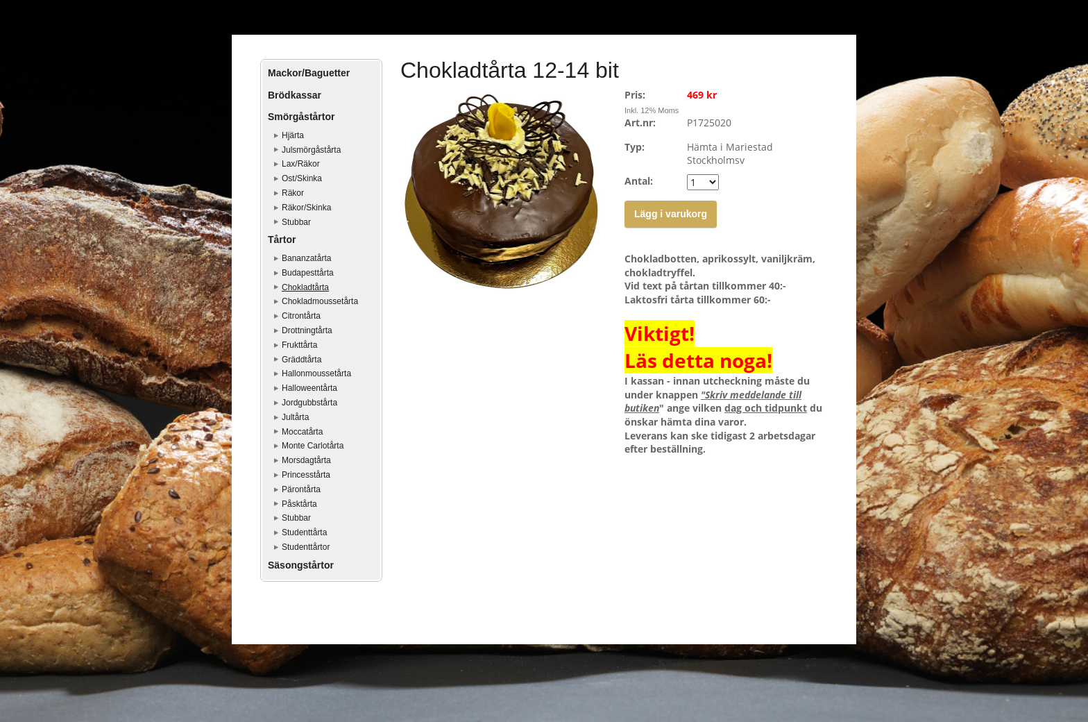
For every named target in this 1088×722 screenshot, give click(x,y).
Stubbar (296, 222)
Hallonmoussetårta (316, 373)
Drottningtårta (307, 330)
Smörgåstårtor (301, 116)
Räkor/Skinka (306, 207)
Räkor (293, 193)
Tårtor (282, 239)
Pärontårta (301, 489)
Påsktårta (299, 504)
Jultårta (295, 417)
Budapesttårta (308, 273)
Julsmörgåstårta (311, 150)
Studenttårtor (306, 547)
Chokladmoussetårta (320, 301)
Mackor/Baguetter (309, 72)
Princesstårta (306, 475)
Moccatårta (302, 432)
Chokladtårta (305, 287)
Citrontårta (301, 316)
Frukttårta (299, 345)
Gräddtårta (301, 359)
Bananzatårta (306, 258)
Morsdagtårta (306, 460)
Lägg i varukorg (670, 213)
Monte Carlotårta (312, 446)
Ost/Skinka (302, 178)
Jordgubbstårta (309, 403)
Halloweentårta (309, 388)
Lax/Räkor (301, 164)
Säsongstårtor (301, 565)
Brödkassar (294, 95)
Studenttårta (304, 532)
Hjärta (293, 135)
